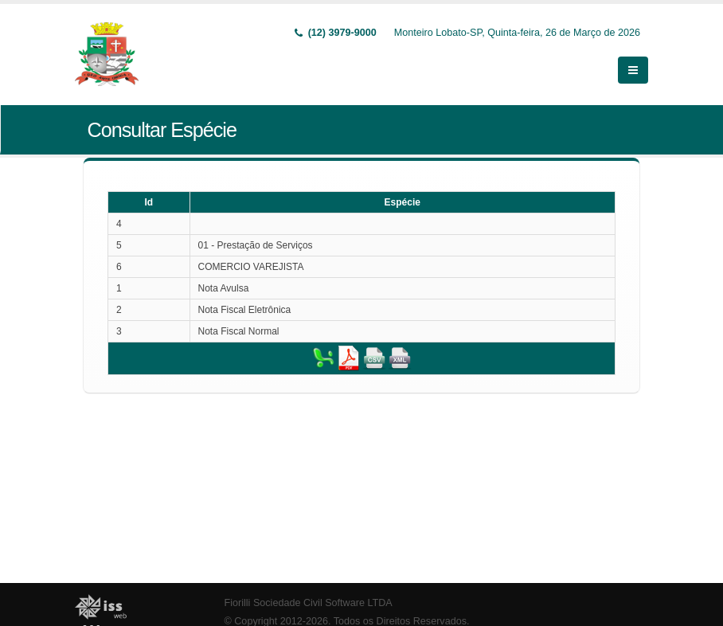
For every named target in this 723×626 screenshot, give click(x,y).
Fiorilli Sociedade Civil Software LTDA (309, 602)
